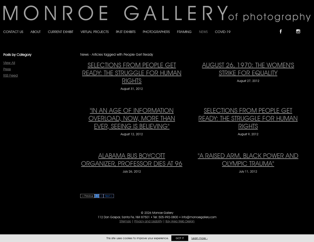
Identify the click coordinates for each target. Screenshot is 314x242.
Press (7, 69)
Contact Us (13, 32)
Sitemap (125, 221)
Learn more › (199, 238)
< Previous (87, 195)
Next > (108, 195)
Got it (180, 238)
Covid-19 (222, 32)
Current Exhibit (60, 32)
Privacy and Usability (148, 221)
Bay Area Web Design (180, 221)
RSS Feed (10, 75)
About (36, 32)
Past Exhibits (125, 32)
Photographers (156, 32)
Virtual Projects (95, 32)
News (203, 32)
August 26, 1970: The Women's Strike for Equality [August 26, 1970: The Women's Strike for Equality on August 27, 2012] (248, 69)
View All (9, 63)
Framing (184, 32)
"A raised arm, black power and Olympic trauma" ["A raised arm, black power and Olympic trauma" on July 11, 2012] (248, 159)
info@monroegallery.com (199, 217)
